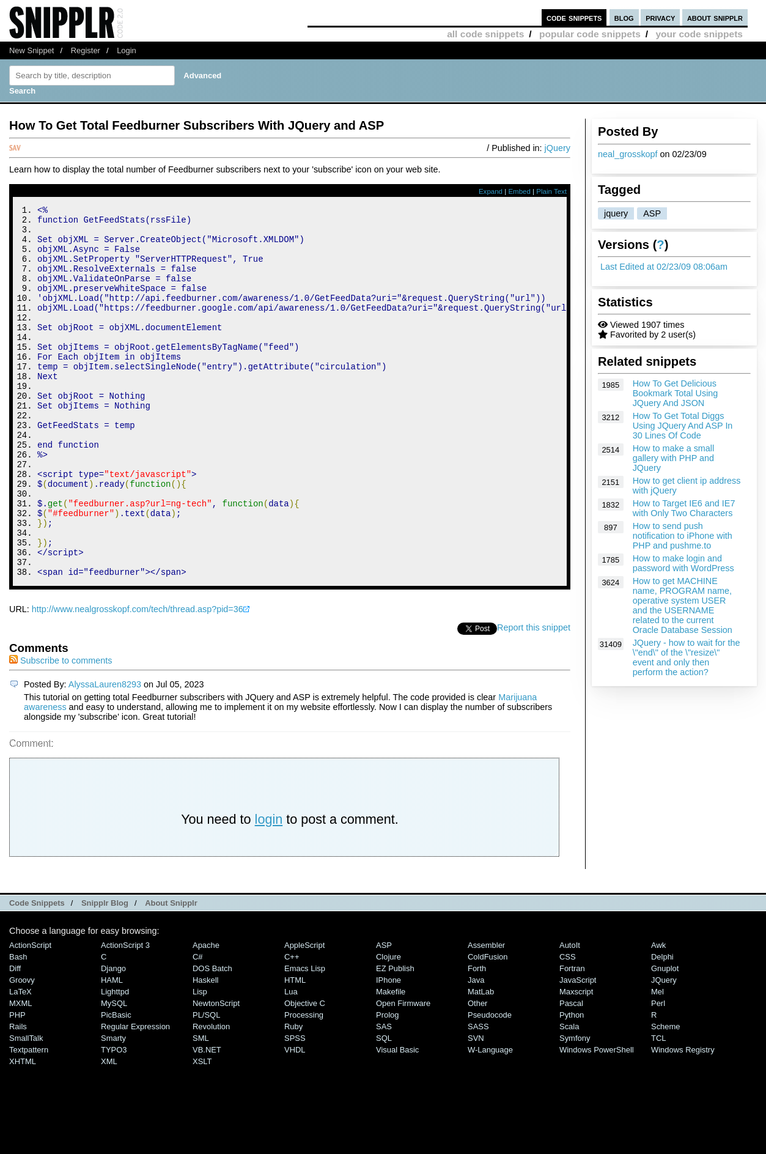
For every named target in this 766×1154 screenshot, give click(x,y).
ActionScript (30, 1014)
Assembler (486, 1014)
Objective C (304, 1073)
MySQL (114, 1073)
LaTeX (20, 1061)
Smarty (113, 1107)
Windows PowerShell (596, 1119)
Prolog (387, 1084)
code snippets (574, 17)
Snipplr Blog (104, 972)
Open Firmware (403, 1073)
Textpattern (28, 1119)
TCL (658, 1107)
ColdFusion (488, 1026)
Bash (18, 1026)
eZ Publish (395, 1038)
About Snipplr (171, 972)
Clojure (388, 1026)
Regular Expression (135, 1096)
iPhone (388, 1049)
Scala (569, 1096)
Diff (15, 1038)
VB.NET (207, 1119)
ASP (652, 213)
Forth (477, 1038)
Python (571, 1084)
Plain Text (551, 191)
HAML (112, 1049)
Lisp (200, 1061)
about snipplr (715, 17)
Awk (658, 1014)
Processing (303, 1084)
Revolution (211, 1096)
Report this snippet (533, 697)
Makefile (390, 1061)
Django (113, 1038)
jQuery (557, 148)
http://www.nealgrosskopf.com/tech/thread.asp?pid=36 (137, 679)
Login (126, 50)
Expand (491, 191)
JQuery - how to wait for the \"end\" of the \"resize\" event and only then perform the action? (686, 657)
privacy (660, 17)
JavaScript (577, 1049)
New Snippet (31, 50)
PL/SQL (206, 1084)
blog (624, 17)
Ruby (293, 1096)
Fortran (572, 1038)
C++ (291, 1026)
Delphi (662, 1026)
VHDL (295, 1119)
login (269, 889)
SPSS (295, 1107)
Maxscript (576, 1061)
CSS (567, 1026)
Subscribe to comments (60, 730)
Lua (291, 1061)
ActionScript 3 (125, 1014)
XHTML (22, 1131)
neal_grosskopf (628, 154)
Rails (18, 1096)
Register (85, 50)
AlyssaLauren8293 (104, 754)
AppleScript (304, 1014)
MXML (20, 1073)
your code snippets (699, 34)
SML (201, 1107)
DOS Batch (212, 1038)
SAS (384, 1096)
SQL (384, 1107)
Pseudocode (490, 1084)
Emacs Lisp (304, 1038)
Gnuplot (665, 1038)
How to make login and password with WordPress (683, 563)
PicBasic (116, 1084)
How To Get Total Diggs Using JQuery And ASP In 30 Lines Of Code (683, 425)
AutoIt (569, 1014)
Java (476, 1049)
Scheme (665, 1096)
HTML (295, 1049)
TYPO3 (114, 1119)
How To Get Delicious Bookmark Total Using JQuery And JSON (675, 393)
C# (198, 1026)
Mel (657, 1061)
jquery (616, 213)
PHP (17, 1084)
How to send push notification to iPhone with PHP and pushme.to (682, 535)
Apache (206, 1014)
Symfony (574, 1107)
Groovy (22, 1049)
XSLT (202, 1131)
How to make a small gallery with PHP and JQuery (674, 458)
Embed (519, 191)
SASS (478, 1096)
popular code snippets (590, 34)
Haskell (205, 1049)
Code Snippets (37, 972)
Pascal (571, 1073)
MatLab (481, 1061)
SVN (476, 1107)
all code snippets (485, 34)
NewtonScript (216, 1073)
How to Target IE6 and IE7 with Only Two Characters (684, 508)
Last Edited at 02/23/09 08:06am (663, 267)
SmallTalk (26, 1107)
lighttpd (115, 1061)
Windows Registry (683, 1119)
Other (477, 1073)
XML (109, 1131)
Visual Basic (397, 1119)
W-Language (490, 1119)
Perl (658, 1073)
